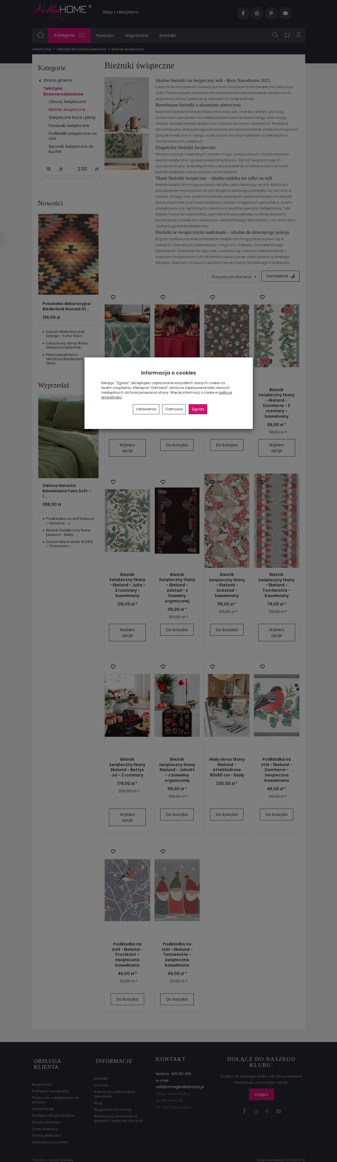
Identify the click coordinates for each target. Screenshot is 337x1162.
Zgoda (198, 409)
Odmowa (174, 409)
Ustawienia (146, 409)
